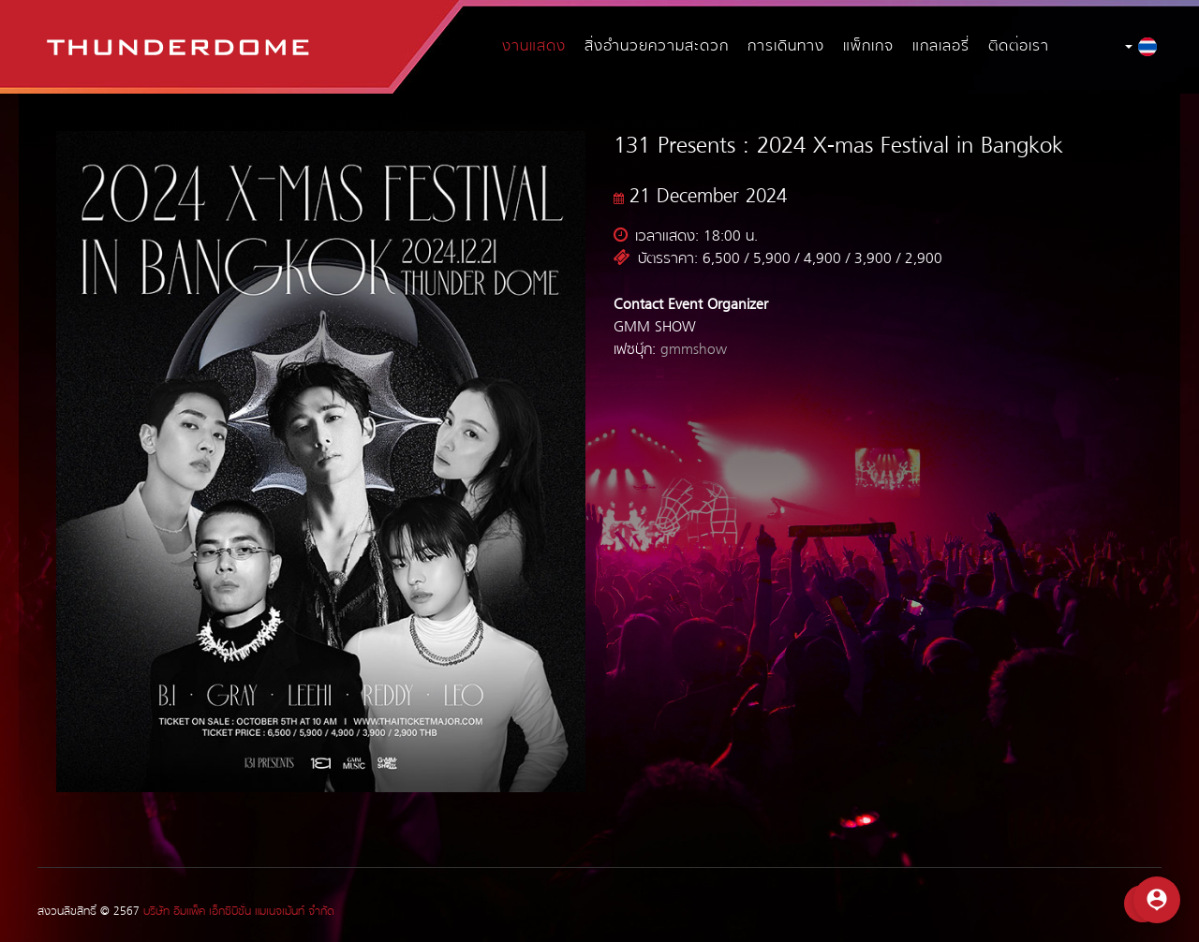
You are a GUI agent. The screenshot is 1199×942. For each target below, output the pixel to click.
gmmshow (693, 350)
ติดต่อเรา (1018, 47)
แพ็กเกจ (868, 47)
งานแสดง (534, 47)
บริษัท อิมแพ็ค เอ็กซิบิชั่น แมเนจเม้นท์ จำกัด (238, 911)
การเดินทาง (786, 47)
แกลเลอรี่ (941, 47)
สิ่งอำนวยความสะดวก (657, 47)
